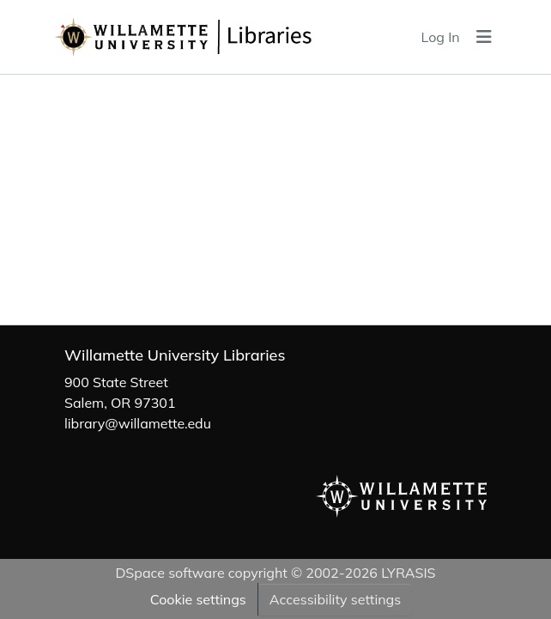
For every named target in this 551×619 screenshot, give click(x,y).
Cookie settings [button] (198, 599)
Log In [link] (440, 37)
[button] (224, 37)
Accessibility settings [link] (335, 599)
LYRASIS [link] (408, 572)
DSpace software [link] (169, 572)
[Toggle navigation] (484, 37)
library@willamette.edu (137, 423)
